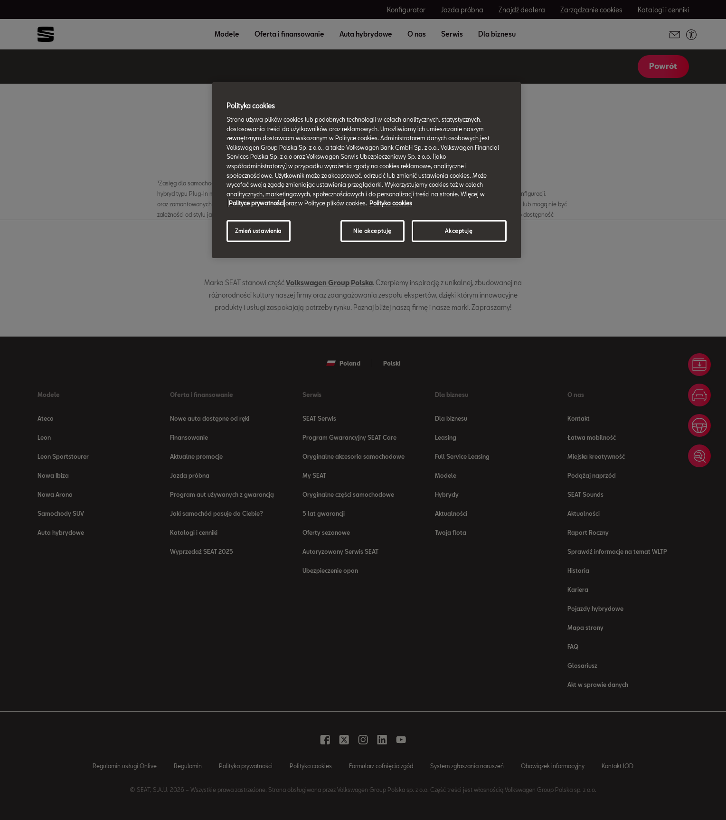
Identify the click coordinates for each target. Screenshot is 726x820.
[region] (366, 170)
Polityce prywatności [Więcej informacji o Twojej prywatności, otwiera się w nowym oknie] (256, 203)
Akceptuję (458, 231)
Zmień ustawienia (258, 231)
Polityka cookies (390, 203)
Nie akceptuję (372, 231)
